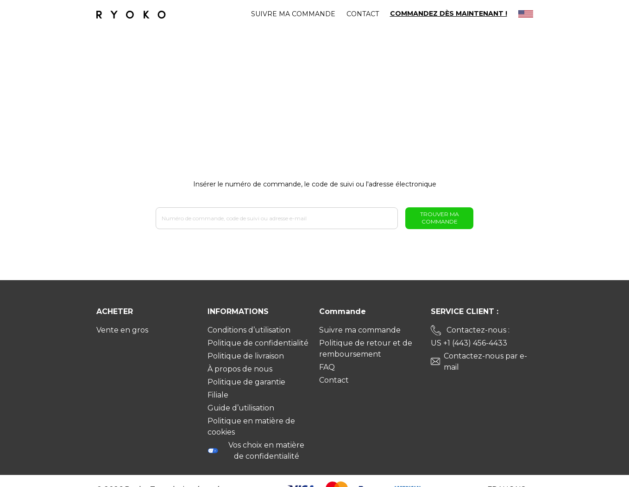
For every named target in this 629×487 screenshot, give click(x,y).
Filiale (218, 395)
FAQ (327, 367)
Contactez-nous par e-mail (485, 362)
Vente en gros (122, 330)
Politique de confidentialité (258, 343)
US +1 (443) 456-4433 (469, 343)
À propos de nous (240, 369)
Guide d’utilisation (241, 408)
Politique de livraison (246, 356)
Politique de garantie (246, 382)
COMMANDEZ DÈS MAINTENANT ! (448, 14)
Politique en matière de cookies (251, 426)
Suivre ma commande (293, 14)
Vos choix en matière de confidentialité (256, 451)
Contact (362, 14)
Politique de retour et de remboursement (365, 349)
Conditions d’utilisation (249, 330)
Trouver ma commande (439, 218)
